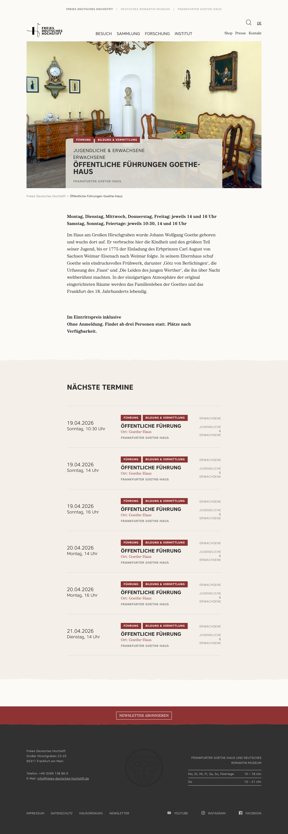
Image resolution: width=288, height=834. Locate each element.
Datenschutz (62, 813)
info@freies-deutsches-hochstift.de (63, 778)
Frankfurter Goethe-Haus (200, 9)
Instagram (213, 813)
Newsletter (119, 813)
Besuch (104, 33)
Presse (240, 33)
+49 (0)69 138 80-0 (53, 773)
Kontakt (255, 33)
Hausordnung (91, 813)
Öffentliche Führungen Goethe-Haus (96, 196)
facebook (250, 813)
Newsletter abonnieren (144, 715)
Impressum (35, 813)
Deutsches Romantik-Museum (145, 9)
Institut (183, 33)
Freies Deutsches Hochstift (89, 9)
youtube (177, 813)
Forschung (157, 33)
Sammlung (128, 33)
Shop (228, 33)
